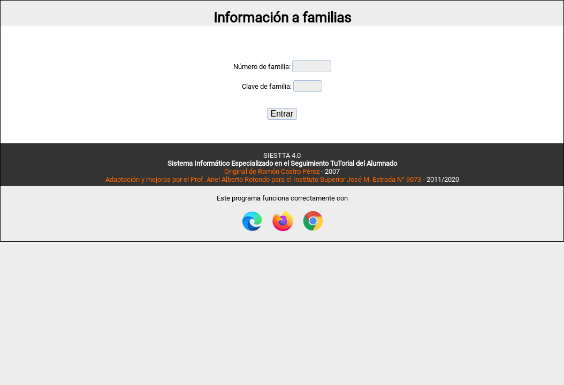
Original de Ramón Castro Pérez (271, 171)
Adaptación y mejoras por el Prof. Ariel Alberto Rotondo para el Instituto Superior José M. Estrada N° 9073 (263, 179)
